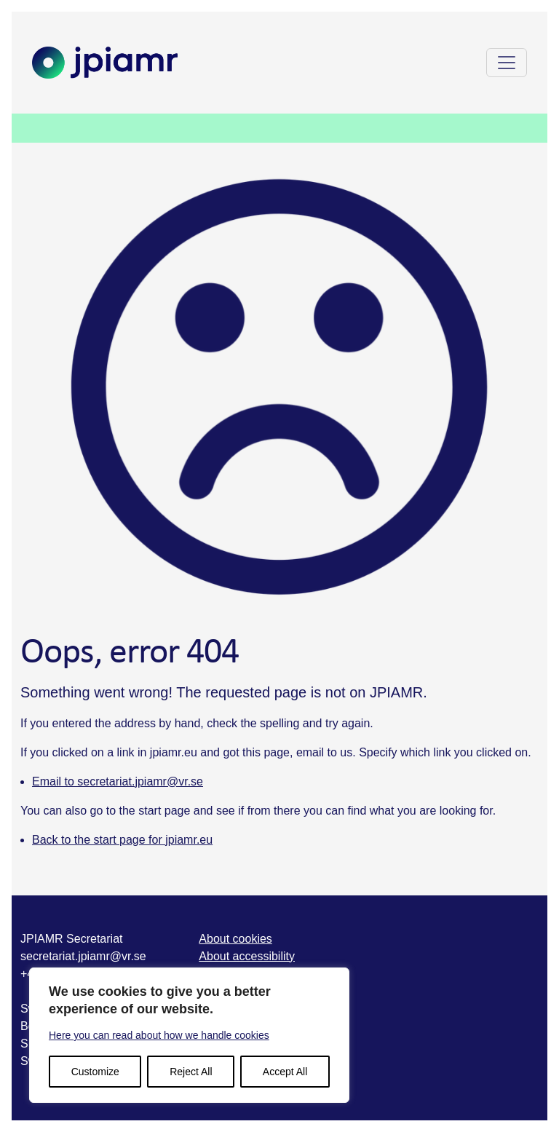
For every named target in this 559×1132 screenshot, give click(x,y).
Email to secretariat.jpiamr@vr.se (117, 781)
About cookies (235, 939)
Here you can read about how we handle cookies (159, 1035)
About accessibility (247, 956)
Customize (95, 1071)
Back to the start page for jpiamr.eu (122, 840)
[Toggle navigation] (506, 62)
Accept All (285, 1071)
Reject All (191, 1071)
